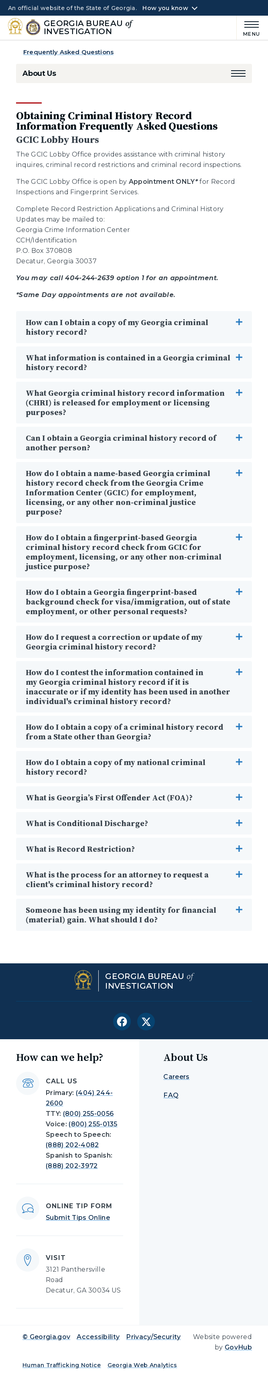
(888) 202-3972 (71, 1166)
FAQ (171, 1095)
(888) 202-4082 (72, 1145)
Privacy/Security (153, 1337)
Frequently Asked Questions (68, 52)
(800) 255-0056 (88, 1113)
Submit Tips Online (78, 1217)
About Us (39, 73)
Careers (176, 1077)
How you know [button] (165, 8)
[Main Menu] (248, 27)
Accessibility (98, 1337)
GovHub (238, 1347)
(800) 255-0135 (93, 1124)
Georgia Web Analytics (142, 1365)
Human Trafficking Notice (61, 1365)
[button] (238, 73)
